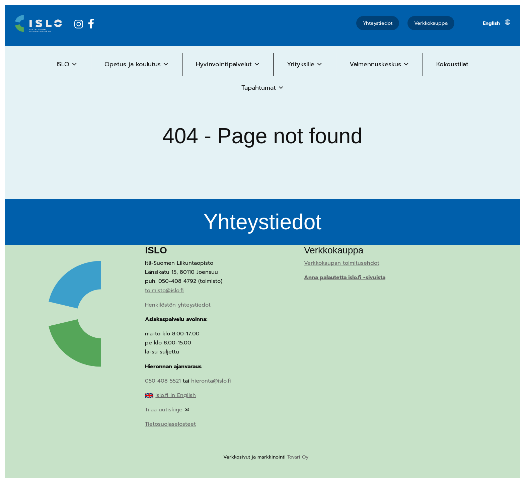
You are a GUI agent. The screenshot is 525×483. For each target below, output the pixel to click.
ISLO (67, 64)
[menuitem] (491, 23)
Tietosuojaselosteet (170, 424)
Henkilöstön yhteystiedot (178, 305)
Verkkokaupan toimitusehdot (341, 263)
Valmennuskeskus (379, 64)
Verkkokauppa (431, 23)
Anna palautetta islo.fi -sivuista (344, 277)
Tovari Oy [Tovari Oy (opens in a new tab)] (297, 457)
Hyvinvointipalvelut (228, 64)
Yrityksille (304, 64)
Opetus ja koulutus (136, 64)
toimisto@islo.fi (164, 291)
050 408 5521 (163, 381)
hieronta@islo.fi (211, 381)
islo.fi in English (175, 395)
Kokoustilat (452, 64)
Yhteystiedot (377, 23)
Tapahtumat (262, 87)
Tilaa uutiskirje (163, 410)
